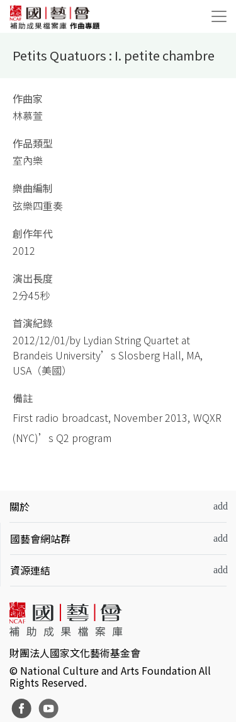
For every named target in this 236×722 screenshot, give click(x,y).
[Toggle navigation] (219, 16)
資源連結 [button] (30, 570)
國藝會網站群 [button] (40, 538)
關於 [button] (19, 506)
